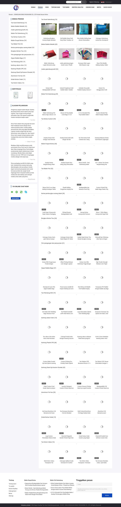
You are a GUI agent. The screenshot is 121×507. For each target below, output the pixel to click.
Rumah (33, 7)
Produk (40, 7)
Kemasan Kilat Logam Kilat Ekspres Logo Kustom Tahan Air (84, 64)
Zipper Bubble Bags (17, 58)
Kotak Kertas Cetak (17, 79)
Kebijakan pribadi (25, 505)
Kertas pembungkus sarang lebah (21, 47)
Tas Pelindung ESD (16, 61)
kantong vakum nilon (17, 65)
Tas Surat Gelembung (17, 23)
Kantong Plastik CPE (17, 69)
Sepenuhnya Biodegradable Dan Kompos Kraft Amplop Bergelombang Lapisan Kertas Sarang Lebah (36, 484)
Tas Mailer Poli (15, 44)
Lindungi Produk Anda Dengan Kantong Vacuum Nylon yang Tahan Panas (66, 338)
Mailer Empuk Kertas (17, 40)
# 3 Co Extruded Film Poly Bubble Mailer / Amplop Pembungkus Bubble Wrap (62, 493)
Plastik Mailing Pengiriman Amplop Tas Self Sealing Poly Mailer (66, 189)
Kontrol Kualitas (77, 7)
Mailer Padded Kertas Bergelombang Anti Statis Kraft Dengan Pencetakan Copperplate (36, 494)
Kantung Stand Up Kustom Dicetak (21, 72)
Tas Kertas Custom (17, 37)
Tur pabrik (66, 7)
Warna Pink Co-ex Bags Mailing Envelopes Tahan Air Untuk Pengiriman (49, 189)
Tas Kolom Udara (16, 83)
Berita (99, 7)
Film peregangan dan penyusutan (21, 54)
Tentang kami (55, 7)
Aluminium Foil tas (16, 76)
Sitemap (11, 496)
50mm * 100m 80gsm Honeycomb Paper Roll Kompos (102, 214)
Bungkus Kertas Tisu (17, 51)
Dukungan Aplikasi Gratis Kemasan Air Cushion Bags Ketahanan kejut (66, 462)
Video (47, 7)
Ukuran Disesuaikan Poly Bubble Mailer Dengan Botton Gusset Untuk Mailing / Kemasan (61, 489)
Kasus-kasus (108, 7)
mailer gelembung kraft (18, 30)
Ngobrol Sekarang (94, 2)
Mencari (84, 2)
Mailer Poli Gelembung (18, 33)
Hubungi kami (90, 7)
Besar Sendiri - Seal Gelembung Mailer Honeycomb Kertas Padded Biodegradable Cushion (36, 489)
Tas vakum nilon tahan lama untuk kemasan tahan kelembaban (49, 338)
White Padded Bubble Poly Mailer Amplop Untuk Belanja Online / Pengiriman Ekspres (62, 484)
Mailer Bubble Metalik (17, 26)
